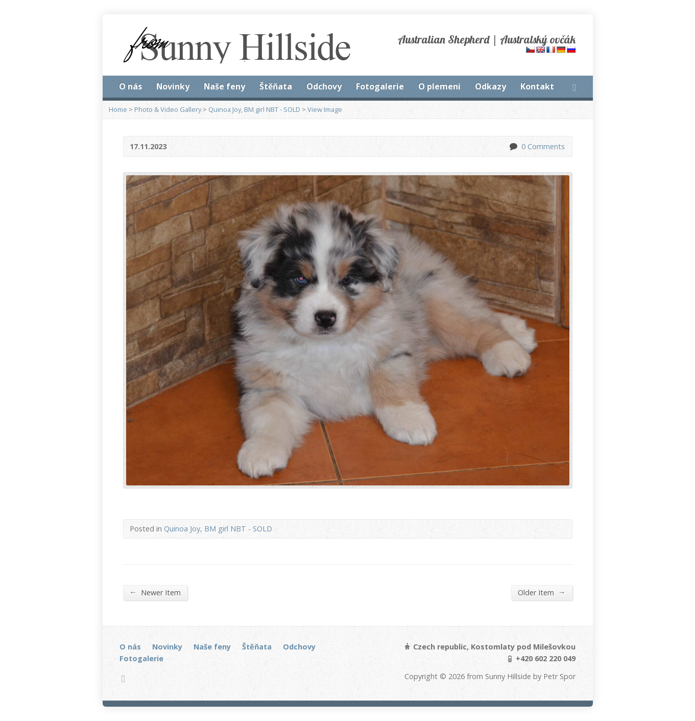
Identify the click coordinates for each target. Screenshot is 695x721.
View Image (324, 109)
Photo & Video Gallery (167, 109)
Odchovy (324, 86)
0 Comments (513, 146)
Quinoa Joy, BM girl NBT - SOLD (254, 109)
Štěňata (275, 86)
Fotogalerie (380, 86)
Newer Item (155, 592)
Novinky (172, 86)
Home (118, 109)
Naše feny (224, 86)
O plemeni (439, 86)
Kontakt (537, 86)
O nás (130, 86)
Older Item (541, 592)
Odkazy (490, 86)
